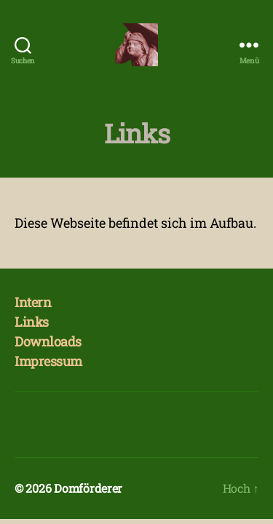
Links (32, 321)
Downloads (48, 341)
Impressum (48, 361)
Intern (33, 302)
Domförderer (88, 488)
